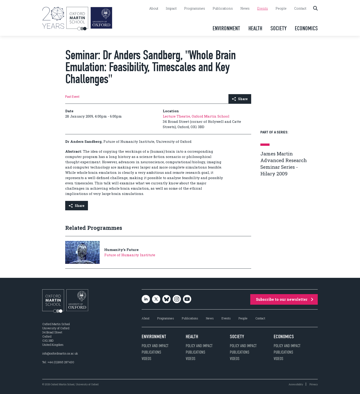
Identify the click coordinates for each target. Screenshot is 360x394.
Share (240, 99)
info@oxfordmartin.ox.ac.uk (60, 353)
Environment (226, 28)
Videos (146, 359)
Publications (223, 8)
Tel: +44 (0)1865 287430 (58, 362)
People (281, 8)
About (153, 8)
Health (255, 28)
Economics (306, 28)
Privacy (313, 384)
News (245, 8)
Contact (300, 8)
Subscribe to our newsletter (284, 299)
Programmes (194, 8)
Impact (171, 8)
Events (262, 8)
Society (278, 28)
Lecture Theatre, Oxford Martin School (196, 116)
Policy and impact (155, 346)
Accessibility (296, 384)
